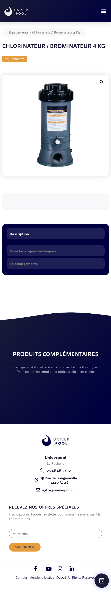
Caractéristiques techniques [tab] (33, 250)
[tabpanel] (56, 243)
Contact (21, 577)
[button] (104, 11)
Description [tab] (19, 233)
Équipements (19, 32)
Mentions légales (41, 577)
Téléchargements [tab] (24, 263)
